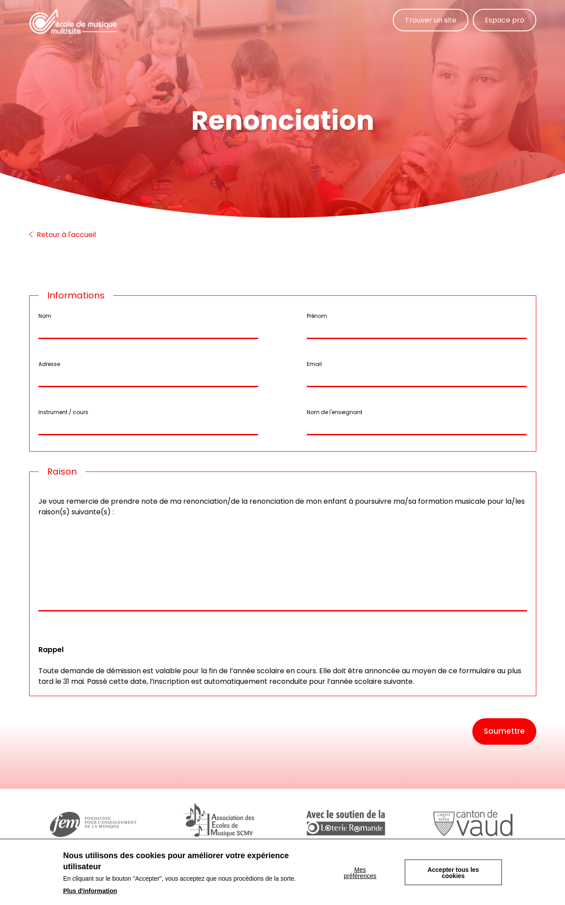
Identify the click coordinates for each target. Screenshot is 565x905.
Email (314, 364)
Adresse (49, 364)
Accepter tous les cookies (453, 872)
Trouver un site (430, 20)
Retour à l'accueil (62, 235)
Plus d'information (90, 891)
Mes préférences (360, 872)
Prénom (317, 316)
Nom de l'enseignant (334, 412)
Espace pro (504, 20)
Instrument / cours (63, 412)
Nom (44, 316)
